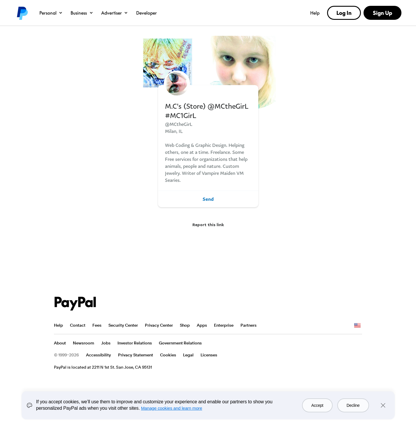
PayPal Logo (75, 303)
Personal (51, 12)
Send (208, 199)
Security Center (123, 325)
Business (82, 12)
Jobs (105, 343)
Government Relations (180, 343)
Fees (96, 325)
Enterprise (224, 325)
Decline (353, 405)
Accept (317, 405)
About (60, 343)
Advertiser (114, 12)
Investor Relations (134, 343)
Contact (77, 325)
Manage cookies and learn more (171, 408)
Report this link (208, 224)
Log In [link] (344, 13)
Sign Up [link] (382, 13)
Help (315, 12)
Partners (249, 325)
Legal (188, 355)
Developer (146, 12)
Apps (202, 325)
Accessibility (98, 355)
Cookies (168, 355)
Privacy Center (159, 325)
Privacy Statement (135, 355)
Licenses (209, 355)
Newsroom (83, 343)
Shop (185, 325)
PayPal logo (22, 13)
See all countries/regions (357, 325)
